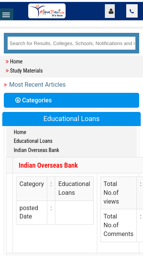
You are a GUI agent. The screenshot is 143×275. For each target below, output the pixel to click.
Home (16, 61)
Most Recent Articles (37, 84)
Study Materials (26, 71)
